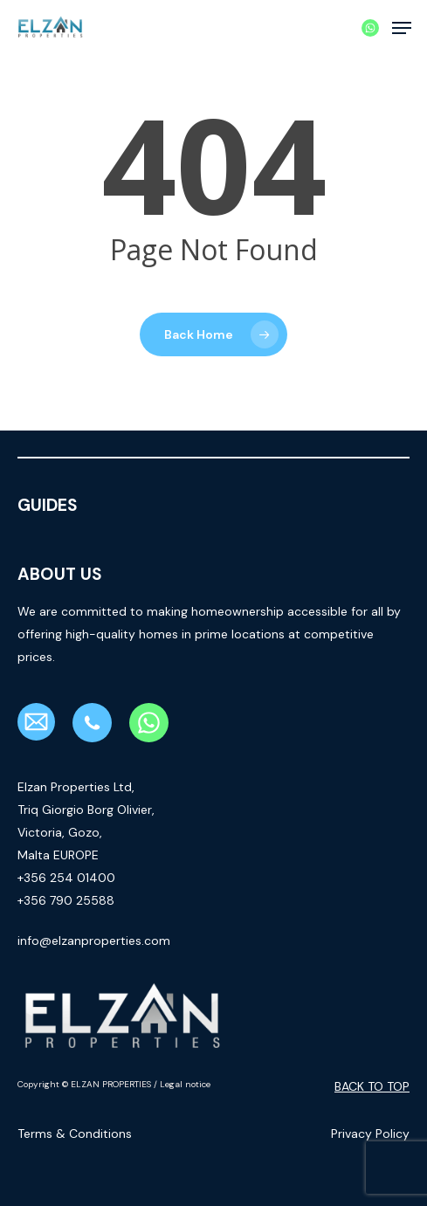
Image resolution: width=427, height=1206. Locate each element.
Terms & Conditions (74, 1133)
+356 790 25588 (65, 900)
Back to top (372, 1086)
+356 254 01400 (66, 878)
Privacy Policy (370, 1133)
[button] (401, 28)
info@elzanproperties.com (93, 940)
